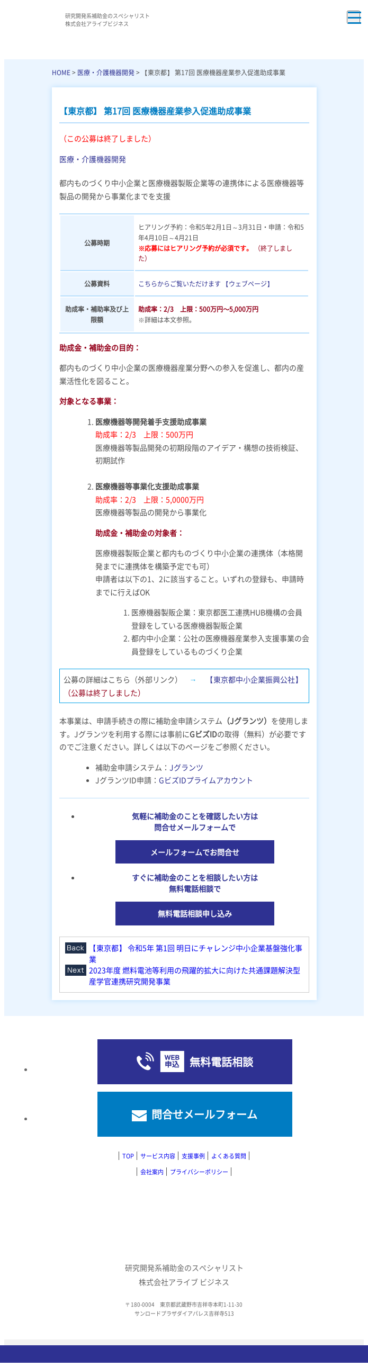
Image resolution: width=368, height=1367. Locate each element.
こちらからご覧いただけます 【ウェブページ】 (205, 283)
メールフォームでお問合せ (194, 852)
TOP (128, 1156)
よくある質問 (228, 1156)
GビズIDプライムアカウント (206, 780)
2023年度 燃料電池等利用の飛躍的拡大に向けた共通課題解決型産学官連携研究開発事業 (194, 975)
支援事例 (193, 1156)
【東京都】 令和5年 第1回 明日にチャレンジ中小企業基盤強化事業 (195, 953)
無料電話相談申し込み (195, 913)
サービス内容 (157, 1156)
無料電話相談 (221, 1061)
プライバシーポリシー (199, 1171)
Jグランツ (186, 767)
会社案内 (152, 1171)
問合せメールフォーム (204, 1114)
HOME (61, 72)
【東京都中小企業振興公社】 (253, 679)
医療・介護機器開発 (105, 72)
